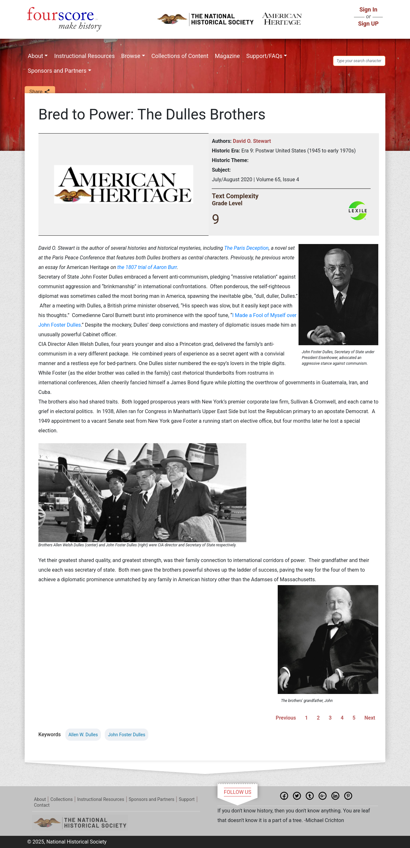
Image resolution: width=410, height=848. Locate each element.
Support (186, 799)
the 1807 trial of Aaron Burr (147, 267)
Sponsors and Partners (57, 70)
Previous (286, 718)
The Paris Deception (246, 248)
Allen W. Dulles (83, 734)
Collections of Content (180, 56)
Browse (130, 56)
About (35, 56)
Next (370, 718)
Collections (61, 799)
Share (39, 92)
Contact (42, 805)
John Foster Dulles (126, 734)
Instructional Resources (84, 56)
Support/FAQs (264, 56)
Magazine (227, 56)
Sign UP (368, 23)
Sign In (368, 9)
